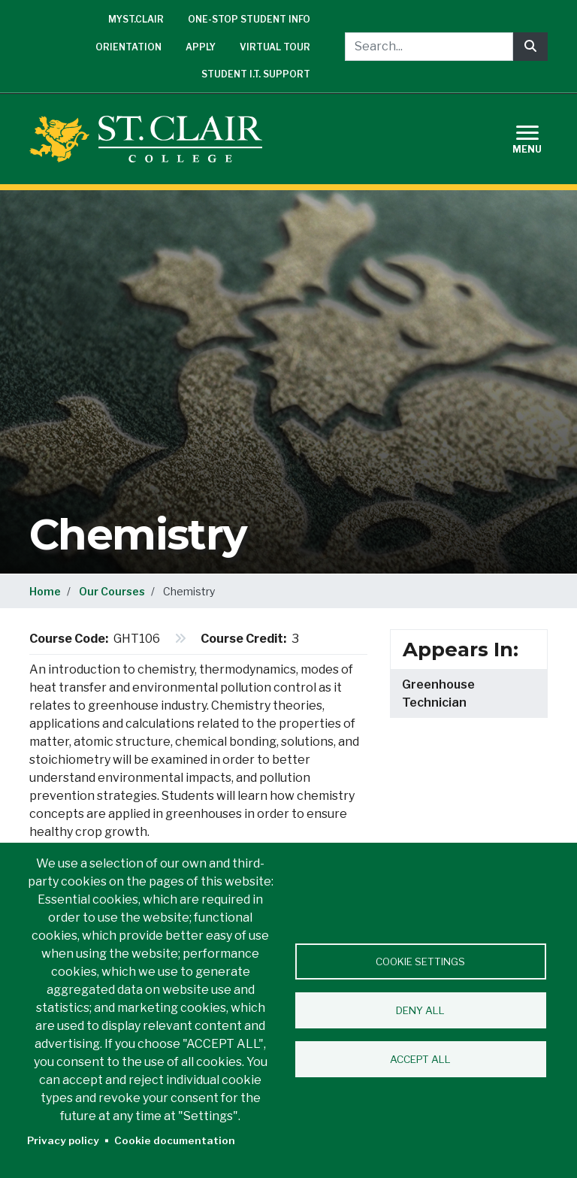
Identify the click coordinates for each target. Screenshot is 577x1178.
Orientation (128, 47)
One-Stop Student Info (249, 19)
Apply (201, 47)
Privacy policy (63, 1140)
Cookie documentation (174, 1140)
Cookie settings (420, 961)
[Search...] (429, 46)
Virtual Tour (275, 47)
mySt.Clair (136, 19)
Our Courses (112, 591)
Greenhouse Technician (438, 693)
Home (45, 591)
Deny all (420, 1010)
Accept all (420, 1059)
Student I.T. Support (255, 74)
